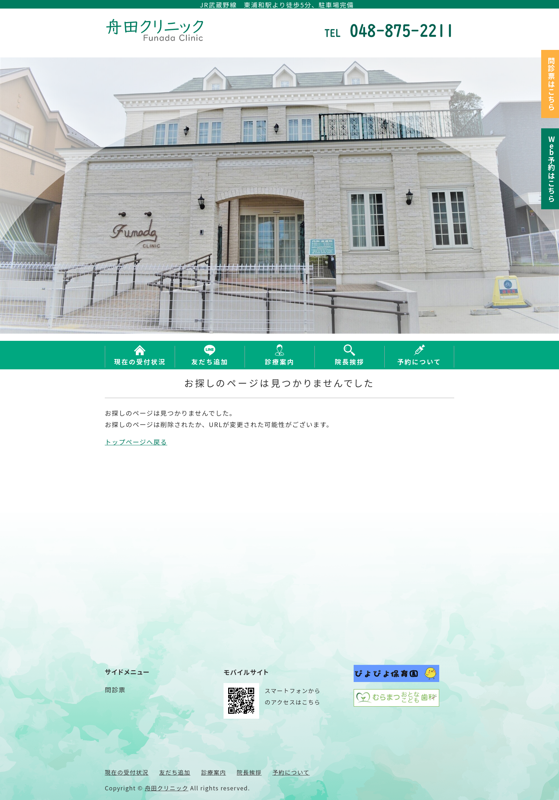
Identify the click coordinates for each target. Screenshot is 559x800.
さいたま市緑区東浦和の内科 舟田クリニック (156, 30)
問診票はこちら (551, 84)
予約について (419, 361)
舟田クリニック (167, 788)
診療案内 (279, 361)
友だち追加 (210, 361)
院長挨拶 (349, 361)
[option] (279, 195)
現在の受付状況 (140, 361)
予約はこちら (551, 168)
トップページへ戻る (136, 441)
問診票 (115, 689)
